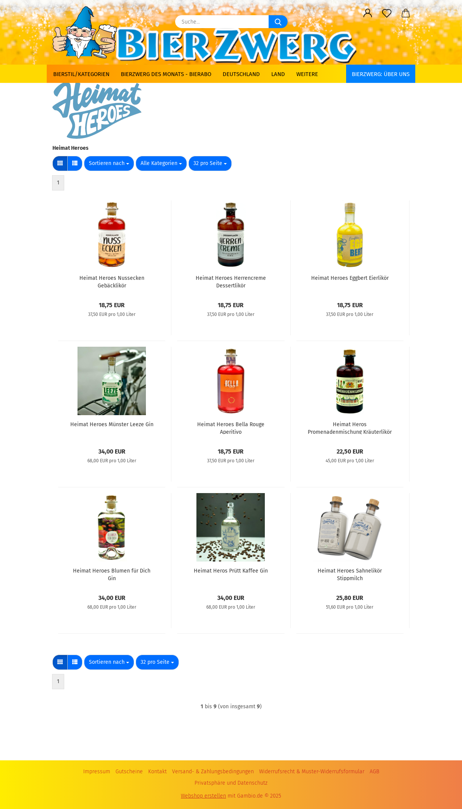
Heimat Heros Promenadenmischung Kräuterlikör (350, 427)
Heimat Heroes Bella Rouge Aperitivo (230, 427)
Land (278, 74)
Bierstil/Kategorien (81, 74)
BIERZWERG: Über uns (381, 74)
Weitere (307, 74)
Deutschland (241, 74)
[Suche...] (278, 21)
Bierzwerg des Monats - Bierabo (166, 74)
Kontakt (157, 771)
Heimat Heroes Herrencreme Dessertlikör (231, 281)
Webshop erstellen (203, 796)
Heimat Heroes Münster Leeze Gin (111, 424)
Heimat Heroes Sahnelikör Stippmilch (350, 574)
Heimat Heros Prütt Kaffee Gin (231, 571)
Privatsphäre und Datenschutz (231, 783)
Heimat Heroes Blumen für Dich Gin (111, 574)
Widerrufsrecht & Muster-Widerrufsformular (311, 771)
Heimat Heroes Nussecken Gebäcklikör (111, 281)
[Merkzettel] (386, 13)
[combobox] (109, 163)
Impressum (96, 771)
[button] (367, 13)
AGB (374, 771)
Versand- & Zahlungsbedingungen (213, 771)
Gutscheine (129, 771)
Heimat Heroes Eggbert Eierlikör (350, 278)
